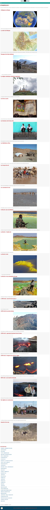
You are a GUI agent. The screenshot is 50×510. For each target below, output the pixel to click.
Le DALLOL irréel (4, 254)
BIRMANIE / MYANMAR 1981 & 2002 (6, 448)
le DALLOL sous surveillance (7, 209)
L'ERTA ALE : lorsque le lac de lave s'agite (10, 355)
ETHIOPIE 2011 (3, 459)
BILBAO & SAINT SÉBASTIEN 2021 (6, 490)
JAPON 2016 (3, 479)
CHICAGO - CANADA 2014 (5, 471)
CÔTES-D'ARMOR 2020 (4, 488)
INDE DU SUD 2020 (4, 487)
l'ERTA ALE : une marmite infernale (8, 377)
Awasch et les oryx (5, 422)
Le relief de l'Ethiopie (5, 30)
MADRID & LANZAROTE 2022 (5, 491)
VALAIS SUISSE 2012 (4, 463)
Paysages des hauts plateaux (7, 54)
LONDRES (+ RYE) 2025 (4, 499)
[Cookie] (2, 508)
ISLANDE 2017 (3, 482)
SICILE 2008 (3, 451)
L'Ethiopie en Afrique (5, 10)
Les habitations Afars (5, 143)
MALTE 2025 (3, 501)
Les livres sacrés (4, 98)
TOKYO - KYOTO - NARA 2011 (5, 462)
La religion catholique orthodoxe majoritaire (10, 76)
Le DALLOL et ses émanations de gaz (9, 276)
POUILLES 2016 (3, 476)
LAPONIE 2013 (3, 465)
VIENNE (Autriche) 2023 (4, 496)
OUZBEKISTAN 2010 (4, 457)
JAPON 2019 (3, 485)
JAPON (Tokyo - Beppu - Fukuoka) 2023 (7, 494)
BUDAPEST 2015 (3, 473)
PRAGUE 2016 (3, 480)
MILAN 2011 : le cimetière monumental (7, 460)
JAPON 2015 (3, 474)
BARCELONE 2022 (3, 493)
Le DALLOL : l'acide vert (6, 232)
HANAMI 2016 (3, 477)
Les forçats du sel (5, 165)
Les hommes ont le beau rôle (7, 120)
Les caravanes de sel (5, 187)
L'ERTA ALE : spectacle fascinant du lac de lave (11, 333)
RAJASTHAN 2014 (3, 468)
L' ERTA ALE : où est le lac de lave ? (8, 298)
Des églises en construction (7, 400)
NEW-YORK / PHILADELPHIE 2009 (6, 454)
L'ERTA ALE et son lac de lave (7, 311)
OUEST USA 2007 (3, 449)
